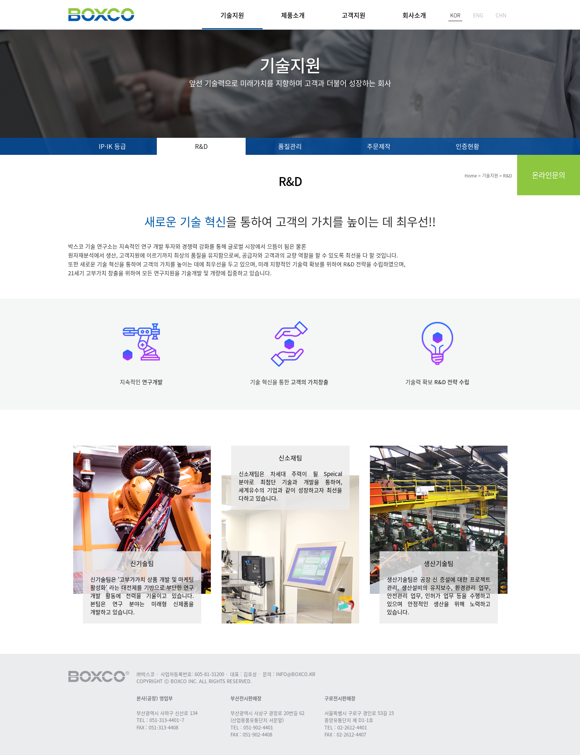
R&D (201, 146)
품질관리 (290, 146)
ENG (478, 15)
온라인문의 (548, 175)
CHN (501, 15)
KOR (455, 15)
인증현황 (467, 146)
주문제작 (379, 146)
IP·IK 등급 (112, 146)
